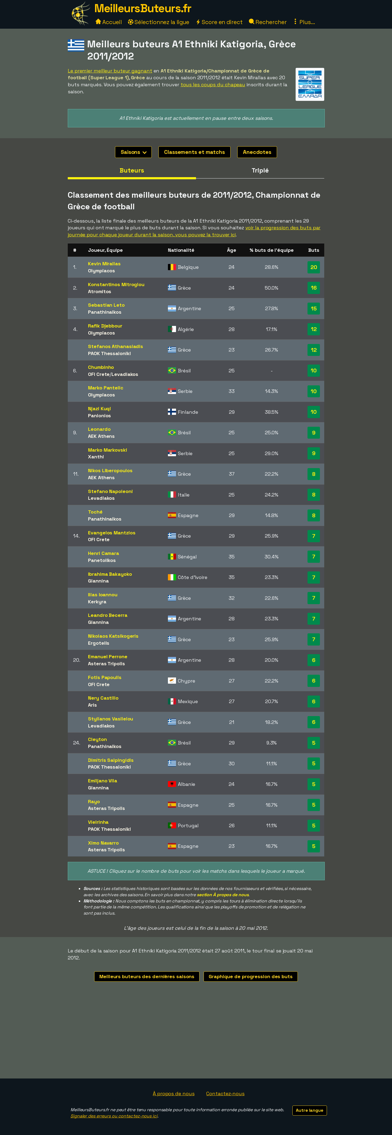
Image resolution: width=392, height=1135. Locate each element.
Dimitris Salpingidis (111, 760)
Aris (92, 705)
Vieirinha (98, 822)
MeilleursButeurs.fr (142, 8)
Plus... (304, 22)
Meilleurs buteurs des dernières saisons (146, 976)
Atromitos (99, 291)
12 (314, 329)
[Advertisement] (196, 1038)
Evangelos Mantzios (111, 533)
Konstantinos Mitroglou (116, 284)
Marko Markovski (107, 450)
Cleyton (97, 739)
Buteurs (132, 170)
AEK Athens (101, 436)
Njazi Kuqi (99, 408)
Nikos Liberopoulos (110, 470)
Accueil (108, 22)
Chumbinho (101, 367)
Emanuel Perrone (107, 656)
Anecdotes (257, 151)
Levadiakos (124, 374)
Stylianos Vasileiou (110, 719)
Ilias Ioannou (102, 594)
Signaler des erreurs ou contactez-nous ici (113, 1116)
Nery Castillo (103, 698)
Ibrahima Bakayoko (110, 574)
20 (313, 267)
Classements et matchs (194, 151)
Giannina (98, 581)
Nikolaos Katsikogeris (113, 636)
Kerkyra (97, 601)
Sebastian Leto (106, 305)
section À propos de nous (223, 895)
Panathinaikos (104, 312)
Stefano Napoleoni (110, 491)
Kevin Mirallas (104, 263)
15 (314, 308)
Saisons (134, 151)
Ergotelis (98, 643)
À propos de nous (173, 1093)
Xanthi (96, 457)
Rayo (94, 801)
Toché (95, 512)
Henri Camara (103, 553)
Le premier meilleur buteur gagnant (110, 71)
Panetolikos (102, 560)
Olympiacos (101, 270)
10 (314, 370)
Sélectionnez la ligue (159, 22)
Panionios (99, 415)
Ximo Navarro (103, 843)
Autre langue (309, 1110)
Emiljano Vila (102, 780)
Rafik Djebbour (105, 326)
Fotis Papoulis (104, 677)
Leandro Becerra (107, 615)
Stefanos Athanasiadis (115, 346)
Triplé (260, 170)
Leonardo (99, 429)
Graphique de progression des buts (251, 976)
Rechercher (268, 22)
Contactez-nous (225, 1093)
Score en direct (218, 22)
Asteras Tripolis (106, 663)
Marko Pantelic (105, 388)
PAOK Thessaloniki (109, 353)
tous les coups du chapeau (213, 84)
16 (314, 287)
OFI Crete (99, 374)
